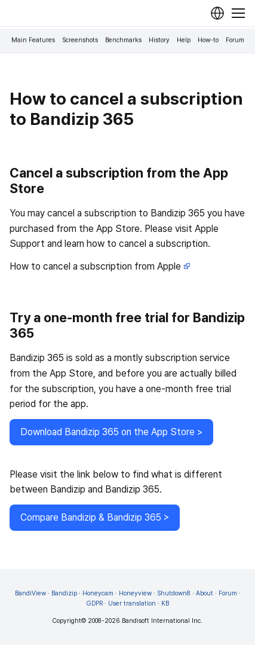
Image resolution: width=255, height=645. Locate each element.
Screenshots (80, 40)
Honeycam (97, 593)
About (204, 593)
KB (165, 603)
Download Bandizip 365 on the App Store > (111, 432)
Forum (235, 40)
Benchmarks (123, 40)
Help (184, 40)
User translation (132, 603)
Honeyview (135, 593)
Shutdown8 (174, 593)
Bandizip (64, 593)
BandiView (30, 593)
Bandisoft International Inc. (162, 621)
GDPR (95, 603)
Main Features (33, 40)
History (159, 40)
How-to (208, 40)
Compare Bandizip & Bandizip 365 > (94, 517)
